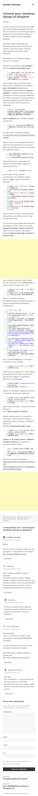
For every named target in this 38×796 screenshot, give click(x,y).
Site (4, 753)
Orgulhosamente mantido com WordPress (15, 793)
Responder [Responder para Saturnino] (8, 592)
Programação (12, 519)
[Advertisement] (19, 259)
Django (5, 519)
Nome (5, 737)
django (21, 519)
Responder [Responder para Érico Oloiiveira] (8, 662)
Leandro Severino (13, 537)
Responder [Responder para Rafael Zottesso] (9, 694)
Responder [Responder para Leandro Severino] (8, 559)
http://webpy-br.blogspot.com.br (14, 554)
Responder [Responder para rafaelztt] (9, 619)
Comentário (7, 712)
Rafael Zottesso (11, 4)
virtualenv (6, 521)
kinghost (26, 519)
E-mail (6, 745)
